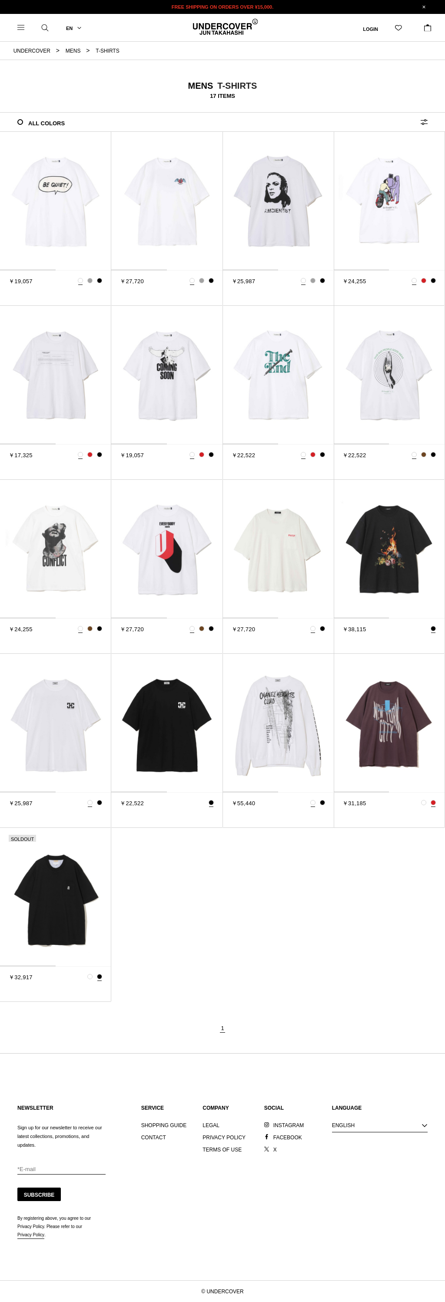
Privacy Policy (30, 1234)
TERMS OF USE (222, 1150)
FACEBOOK (287, 1138)
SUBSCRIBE (39, 1195)
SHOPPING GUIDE (164, 1125)
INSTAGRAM (288, 1125)
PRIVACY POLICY (224, 1138)
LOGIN (370, 28)
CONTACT (153, 1138)
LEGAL (211, 1125)
